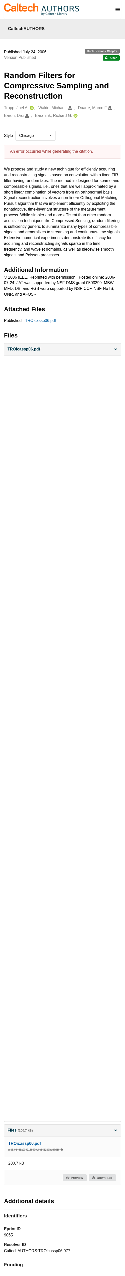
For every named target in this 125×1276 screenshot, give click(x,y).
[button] (63, 349)
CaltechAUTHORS (26, 28)
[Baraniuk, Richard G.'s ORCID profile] (75, 116)
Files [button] (63, 1130)
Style (8, 135)
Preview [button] (74, 1178)
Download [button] (102, 1178)
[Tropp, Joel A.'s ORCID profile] (31, 108)
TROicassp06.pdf (40, 320)
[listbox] (36, 136)
